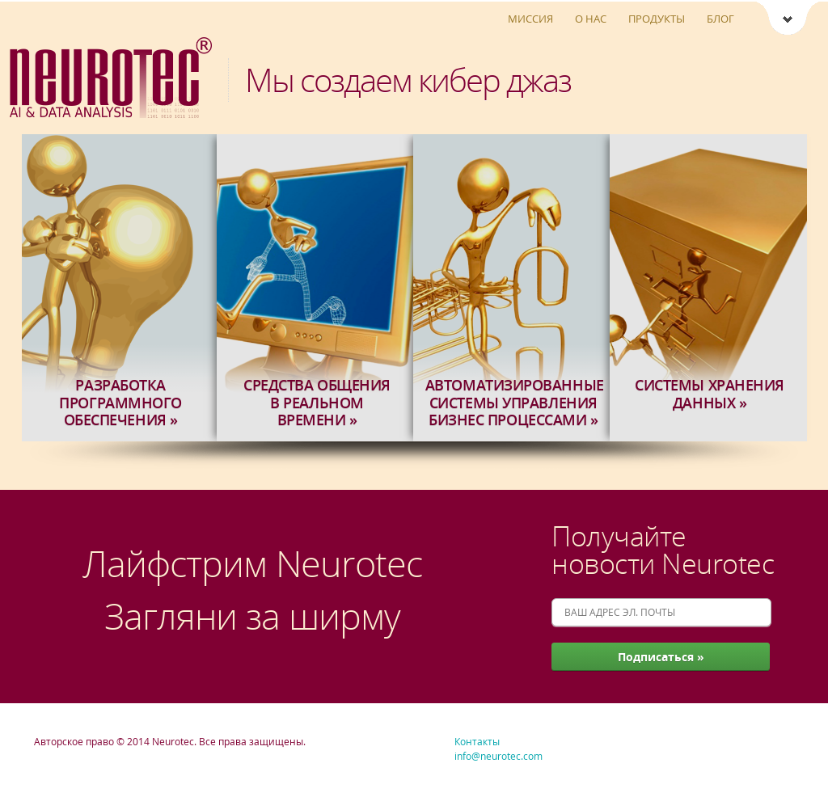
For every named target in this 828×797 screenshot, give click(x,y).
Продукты (656, 18)
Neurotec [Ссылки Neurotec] (787, 19)
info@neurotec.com (498, 756)
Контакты (477, 742)
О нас (590, 18)
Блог (720, 18)
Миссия (530, 18)
